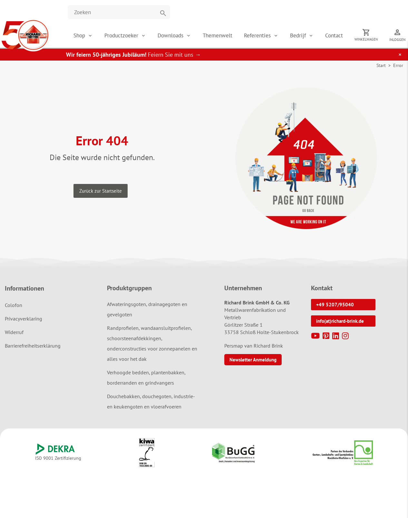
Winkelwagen (366, 39)
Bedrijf (298, 35)
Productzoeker (122, 35)
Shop (79, 35)
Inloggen (397, 39)
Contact (334, 35)
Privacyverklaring (23, 318)
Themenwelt (217, 35)
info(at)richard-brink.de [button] (340, 321)
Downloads (171, 35)
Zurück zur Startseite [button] (100, 191)
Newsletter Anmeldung (253, 360)
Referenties (258, 35)
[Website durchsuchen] (119, 12)
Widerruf (14, 332)
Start (381, 65)
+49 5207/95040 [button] (335, 305)
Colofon (13, 305)
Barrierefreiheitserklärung (33, 345)
